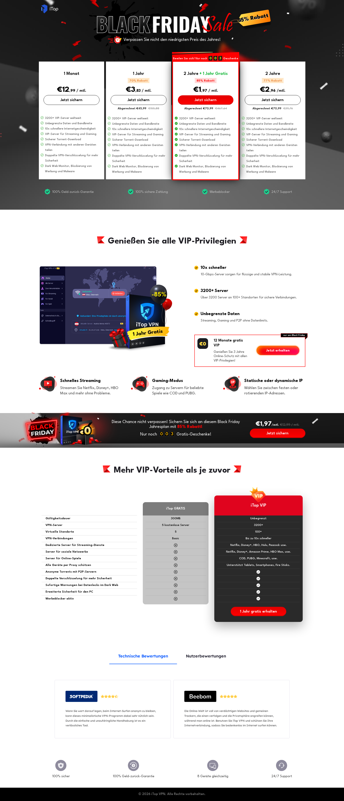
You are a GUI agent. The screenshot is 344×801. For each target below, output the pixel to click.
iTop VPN (49, 8)
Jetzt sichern (71, 100)
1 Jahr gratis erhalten (258, 611)
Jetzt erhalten (278, 350)
